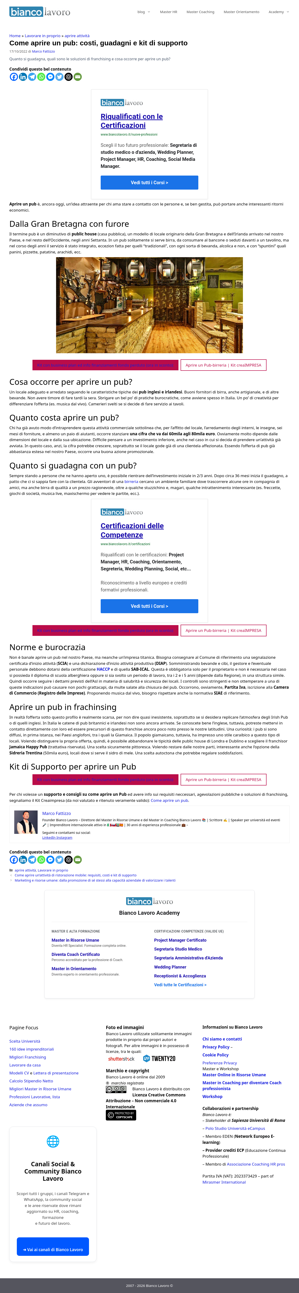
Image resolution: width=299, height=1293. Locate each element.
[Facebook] (14, 77)
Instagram (64, 837)
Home (15, 35)
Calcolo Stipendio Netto (31, 1081)
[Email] (78, 77)
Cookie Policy (216, 1055)
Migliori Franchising (27, 1057)
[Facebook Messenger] (50, 77)
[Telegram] (32, 77)
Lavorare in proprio (43, 35)
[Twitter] (59, 77)
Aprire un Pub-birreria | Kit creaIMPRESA (223, 365)
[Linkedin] (23, 77)
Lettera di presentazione (56, 1073)
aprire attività (77, 35)
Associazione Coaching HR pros (256, 1164)
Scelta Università (24, 1041)
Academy (281, 12)
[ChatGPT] (68, 77)
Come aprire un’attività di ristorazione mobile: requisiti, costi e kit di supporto (75, 875)
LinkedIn (49, 837)
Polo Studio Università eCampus (235, 1128)
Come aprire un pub (169, 800)
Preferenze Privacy (220, 1063)
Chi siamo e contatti (222, 1039)
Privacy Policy (216, 1047)
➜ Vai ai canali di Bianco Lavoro (53, 1249)
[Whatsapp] (41, 77)
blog (146, 12)
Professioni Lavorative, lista (34, 1096)
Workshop (213, 1096)
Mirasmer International (224, 1182)
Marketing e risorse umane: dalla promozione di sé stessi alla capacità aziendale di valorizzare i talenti (95, 880)
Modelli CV (19, 1073)
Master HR (168, 11)
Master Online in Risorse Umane (234, 1074)
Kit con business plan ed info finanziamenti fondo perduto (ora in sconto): (105, 365)
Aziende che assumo (28, 1104)
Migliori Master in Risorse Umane (40, 1088)
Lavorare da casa (25, 1065)
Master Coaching (200, 11)
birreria (131, 481)
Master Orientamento (242, 11)
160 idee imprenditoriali (31, 1049)
